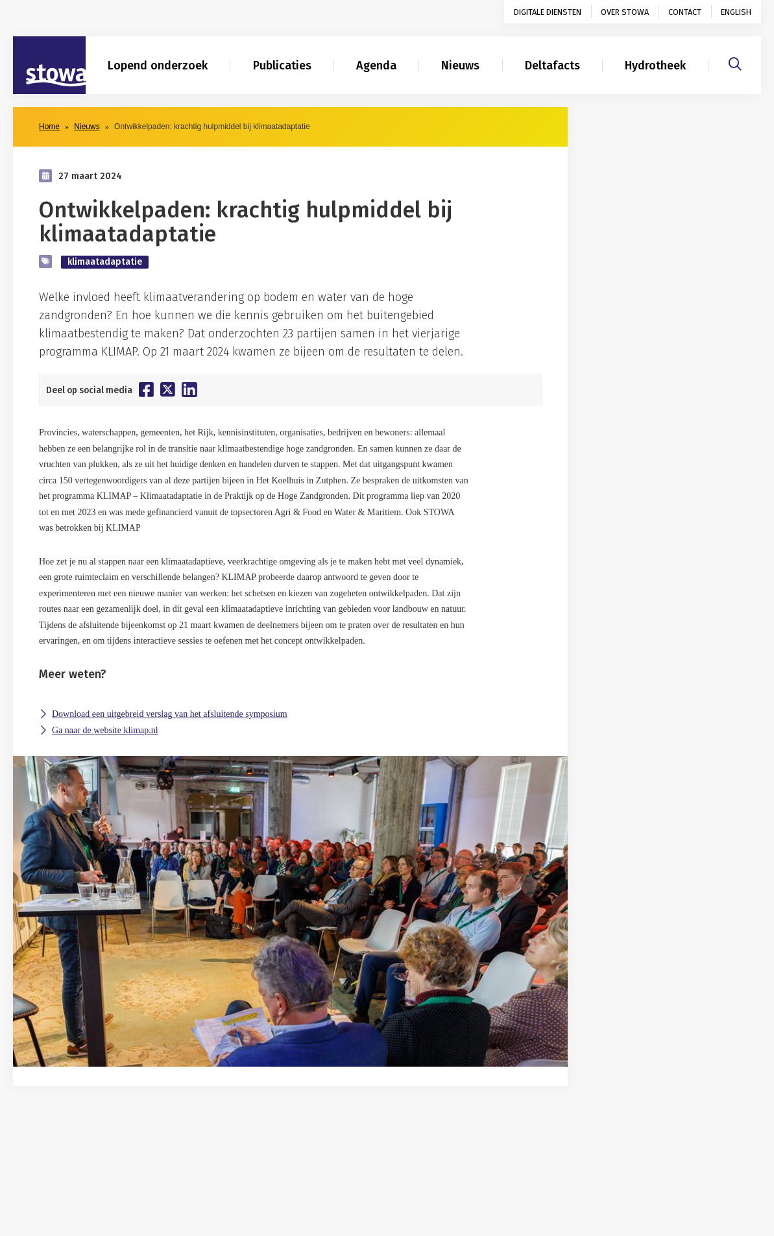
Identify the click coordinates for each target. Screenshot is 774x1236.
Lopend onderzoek (158, 65)
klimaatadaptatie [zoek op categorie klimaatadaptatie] (104, 261)
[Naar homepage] (49, 65)
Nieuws (460, 65)
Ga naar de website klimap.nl (105, 730)
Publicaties (282, 65)
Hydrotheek (655, 65)
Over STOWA (625, 12)
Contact (684, 12)
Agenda (376, 65)
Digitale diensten (547, 12)
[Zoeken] (735, 62)
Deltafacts (552, 65)
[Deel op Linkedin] (189, 389)
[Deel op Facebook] (146, 389)
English (736, 12)
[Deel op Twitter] (167, 389)
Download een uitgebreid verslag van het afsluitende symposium (169, 714)
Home (49, 126)
